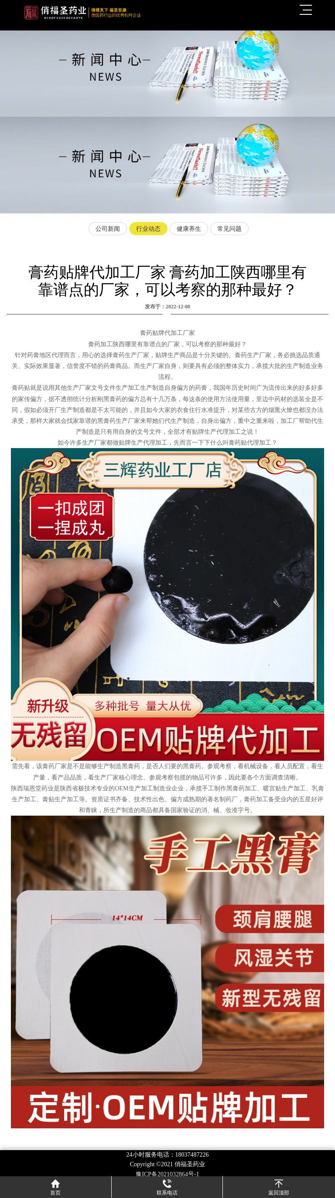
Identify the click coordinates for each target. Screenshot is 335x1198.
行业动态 (148, 229)
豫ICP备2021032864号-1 (167, 1174)
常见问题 (229, 229)
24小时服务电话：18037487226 (167, 1154)
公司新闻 (108, 229)
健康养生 (189, 229)
